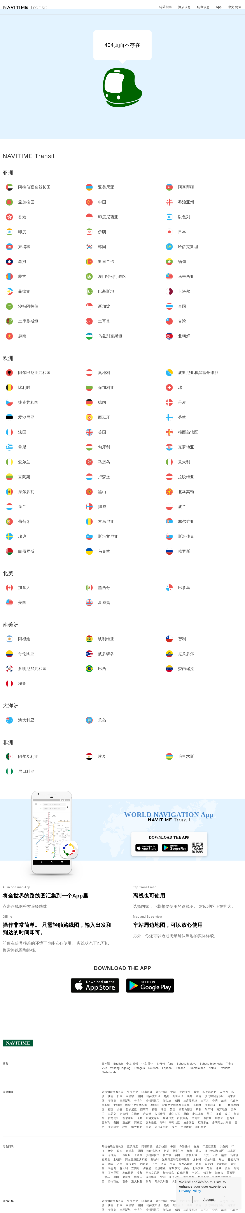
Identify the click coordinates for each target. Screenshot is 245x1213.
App (219, 7)
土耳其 (205, 1100)
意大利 (124, 1113)
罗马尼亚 (113, 1118)
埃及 (174, 1126)
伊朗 (111, 1096)
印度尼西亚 (209, 1091)
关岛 (148, 1126)
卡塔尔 (138, 1100)
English (118, 1063)
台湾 (215, 1100)
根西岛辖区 (185, 1109)
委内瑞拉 (113, 1126)
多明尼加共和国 (221, 1122)
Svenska (225, 1068)
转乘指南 (165, 7)
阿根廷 (138, 1122)
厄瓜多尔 (203, 1122)
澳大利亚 (136, 1126)
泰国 (177, 1100)
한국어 (161, 1063)
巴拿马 (106, 1122)
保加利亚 (210, 1105)
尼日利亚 (200, 1126)
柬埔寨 (130, 1096)
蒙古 (198, 1096)
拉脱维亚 (160, 1113)
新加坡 (167, 1100)
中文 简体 (147, 1063)
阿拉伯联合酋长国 (113, 1091)
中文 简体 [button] (235, 7)
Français (139, 1068)
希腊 (198, 1109)
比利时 (197, 1105)
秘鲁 (125, 1126)
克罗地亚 (222, 1109)
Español (167, 1068)
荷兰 (209, 1113)
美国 (116, 1122)
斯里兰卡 (178, 1096)
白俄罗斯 (182, 1118)
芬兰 (155, 1109)
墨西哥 (231, 1118)
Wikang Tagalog (120, 1068)
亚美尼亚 (132, 1091)
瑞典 (139, 1118)
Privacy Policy (190, 1191)
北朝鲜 (118, 1105)
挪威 (218, 1113)
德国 (111, 1109)
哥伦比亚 (174, 1122)
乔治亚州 (184, 1091)
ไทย (170, 1063)
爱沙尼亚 (131, 1109)
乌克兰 (196, 1118)
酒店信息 (184, 7)
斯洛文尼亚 (152, 1118)
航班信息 (203, 7)
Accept (208, 1199)
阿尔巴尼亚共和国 (136, 1105)
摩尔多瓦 (174, 1113)
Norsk (212, 1068)
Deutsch (153, 1068)
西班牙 (144, 1109)
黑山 (186, 1113)
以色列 (224, 1091)
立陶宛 (135, 1113)
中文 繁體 (132, 1063)
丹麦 (119, 1109)
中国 (173, 1091)
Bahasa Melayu (186, 1063)
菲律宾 (112, 1100)
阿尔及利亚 (161, 1126)
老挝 (166, 1096)
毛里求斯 (186, 1126)
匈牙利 (209, 1109)
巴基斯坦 (125, 1100)
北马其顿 (197, 1113)
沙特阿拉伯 (152, 1100)
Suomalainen (197, 1068)
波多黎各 (189, 1122)
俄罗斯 (207, 1118)
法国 (163, 1109)
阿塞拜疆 (147, 1091)
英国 (172, 1109)
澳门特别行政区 (214, 1096)
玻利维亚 (151, 1122)
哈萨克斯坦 (153, 1096)
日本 (119, 1096)
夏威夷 (126, 1122)
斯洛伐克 (168, 1118)
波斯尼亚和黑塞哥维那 (175, 1105)
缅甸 (189, 1096)
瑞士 (221, 1105)
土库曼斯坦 (190, 1100)
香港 (196, 1091)
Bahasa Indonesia (211, 1063)
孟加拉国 (161, 1091)
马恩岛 (112, 1113)
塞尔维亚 (127, 1118)
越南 (224, 1100)
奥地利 (154, 1105)
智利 (163, 1122)
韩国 (140, 1096)
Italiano (180, 1068)
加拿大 (219, 1118)
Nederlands (109, 1072)
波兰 (227, 1113)
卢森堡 (147, 1113)
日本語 (106, 1063)
